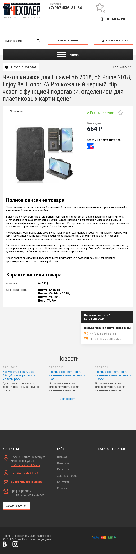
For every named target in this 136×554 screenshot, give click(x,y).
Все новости (68, 399)
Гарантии (63, 469)
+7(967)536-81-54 (65, 7)
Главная (62, 457)
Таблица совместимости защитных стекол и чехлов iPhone (113, 375)
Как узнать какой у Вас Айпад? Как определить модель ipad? (19, 375)
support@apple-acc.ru (26, 482)
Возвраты (63, 463)
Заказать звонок (68, 40)
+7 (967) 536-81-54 (24, 473)
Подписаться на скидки (113, 40)
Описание (16, 111)
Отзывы (62, 488)
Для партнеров (67, 476)
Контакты (63, 482)
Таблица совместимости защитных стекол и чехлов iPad (67, 375)
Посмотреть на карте (25, 464)
